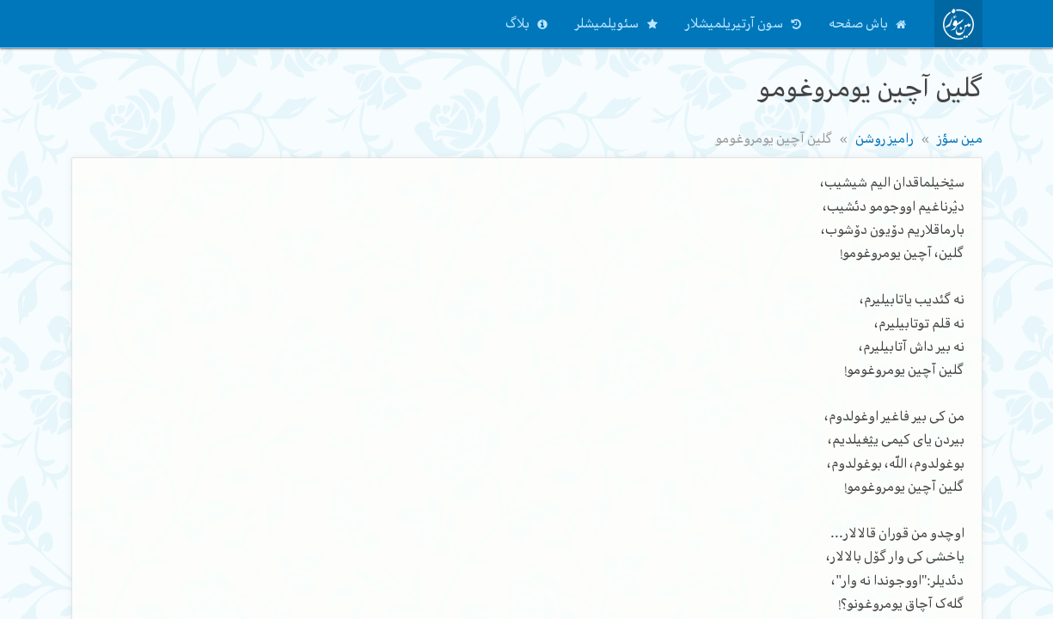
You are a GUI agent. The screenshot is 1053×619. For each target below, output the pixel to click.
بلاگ (517, 23)
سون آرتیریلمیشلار (734, 23)
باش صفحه (858, 23)
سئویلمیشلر (607, 23)
